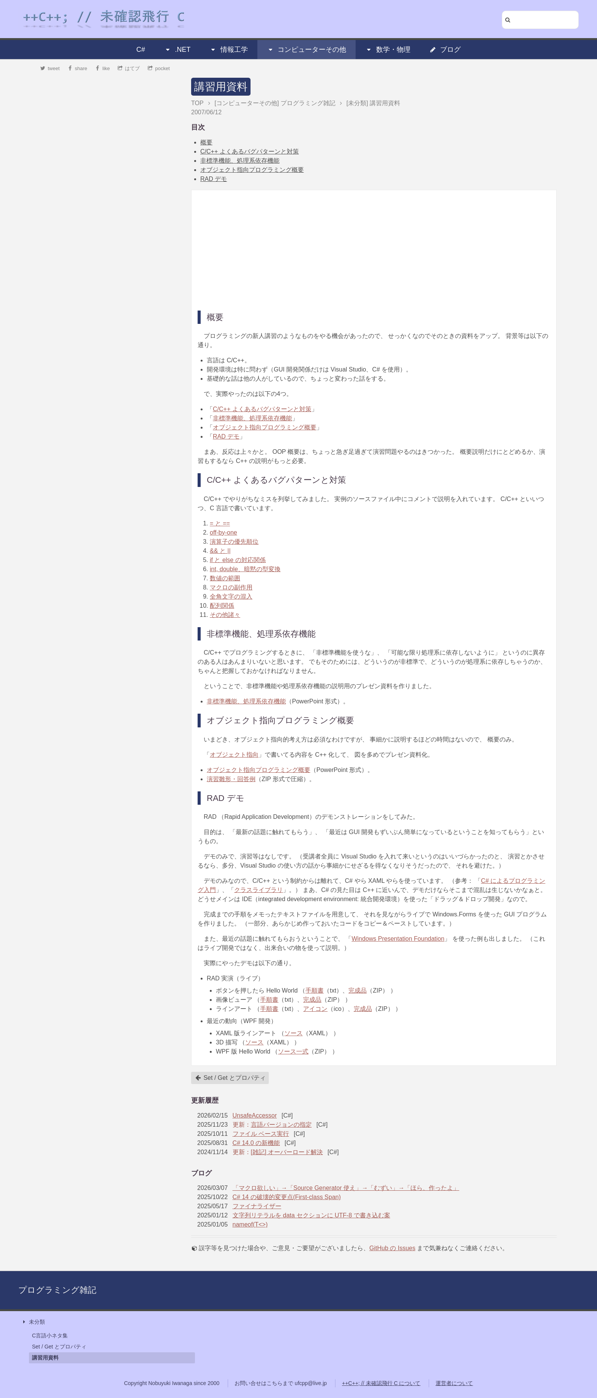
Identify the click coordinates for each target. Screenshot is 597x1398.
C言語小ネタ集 (50, 1335)
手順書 (314, 990)
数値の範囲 (225, 578)
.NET (177, 49)
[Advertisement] (374, 249)
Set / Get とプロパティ (230, 1078)
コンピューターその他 (306, 49)
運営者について (454, 1383)
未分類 (33, 1322)
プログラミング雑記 (57, 1290)
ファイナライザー (257, 1206)
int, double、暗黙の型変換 (245, 569)
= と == (220, 523)
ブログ (445, 49)
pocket (159, 68)
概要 (206, 142)
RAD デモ (213, 179)
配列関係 (222, 605)
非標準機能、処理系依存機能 (239, 160)
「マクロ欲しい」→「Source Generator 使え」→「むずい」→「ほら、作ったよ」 (346, 1188)
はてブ (129, 68)
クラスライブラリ (258, 890)
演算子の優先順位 (234, 541)
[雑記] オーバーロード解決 (287, 1152)
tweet (50, 68)
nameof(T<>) (250, 1224)
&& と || (220, 551)
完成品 (357, 990)
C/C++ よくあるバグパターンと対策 (249, 151)
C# (140, 49)
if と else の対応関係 (238, 560)
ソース (293, 1033)
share (77, 68)
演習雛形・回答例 (231, 779)
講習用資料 (220, 87)
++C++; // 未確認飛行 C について (381, 1383)
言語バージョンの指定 (281, 1124)
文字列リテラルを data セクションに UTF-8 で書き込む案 (311, 1215)
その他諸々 (225, 615)
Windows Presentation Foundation (397, 938)
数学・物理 (388, 49)
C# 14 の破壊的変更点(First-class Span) (287, 1197)
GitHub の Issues (392, 1248)
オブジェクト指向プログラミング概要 (252, 170)
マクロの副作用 (231, 587)
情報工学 (229, 49)
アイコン (315, 1009)
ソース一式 (293, 1051)
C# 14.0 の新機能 (256, 1143)
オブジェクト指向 (234, 754)
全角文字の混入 (231, 596)
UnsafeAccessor (255, 1115)
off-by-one (223, 532)
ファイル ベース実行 (261, 1134)
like (102, 68)
